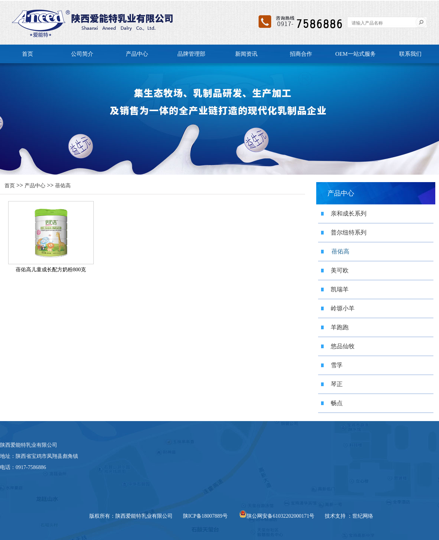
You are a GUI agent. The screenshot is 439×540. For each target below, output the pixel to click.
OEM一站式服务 (355, 54)
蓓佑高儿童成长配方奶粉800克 (51, 269)
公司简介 (82, 54)
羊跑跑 (340, 327)
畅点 (337, 403)
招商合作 (301, 54)
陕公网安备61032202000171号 (276, 516)
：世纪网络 (360, 516)
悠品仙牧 (343, 346)
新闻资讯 (246, 54)
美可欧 (340, 270)
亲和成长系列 (348, 213)
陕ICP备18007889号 (205, 516)
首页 (27, 54)
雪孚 (337, 365)
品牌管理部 (191, 54)
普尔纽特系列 (348, 232)
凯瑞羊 (340, 289)
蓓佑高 (63, 185)
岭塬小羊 (343, 308)
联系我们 (410, 54)
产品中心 (137, 54)
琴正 (337, 384)
